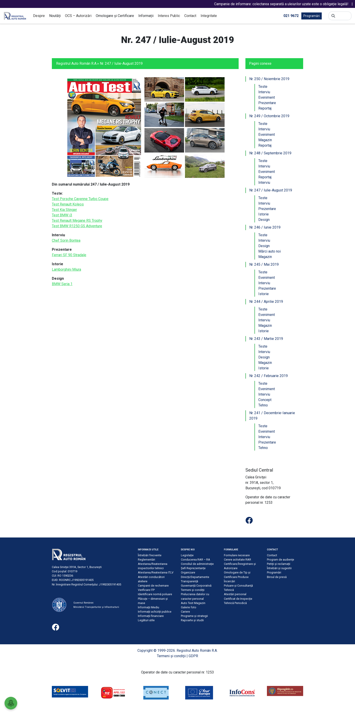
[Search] (343, 16)
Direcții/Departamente (195, 577)
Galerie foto (188, 607)
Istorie (263, 214)
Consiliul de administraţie (197, 564)
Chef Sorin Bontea (66, 240)
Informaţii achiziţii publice (154, 611)
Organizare (188, 572)
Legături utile (146, 620)
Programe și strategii (194, 616)
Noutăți (55, 16)
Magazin (265, 140)
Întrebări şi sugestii (279, 568)
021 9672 (291, 15)
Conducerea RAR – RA (195, 559)
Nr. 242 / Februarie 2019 (268, 376)
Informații (146, 16)
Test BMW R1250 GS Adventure (77, 226)
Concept (264, 400)
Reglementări (146, 559)
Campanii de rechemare (153, 585)
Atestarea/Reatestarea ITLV (155, 572)
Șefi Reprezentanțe (193, 568)
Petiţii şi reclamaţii (278, 564)
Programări (311, 16)
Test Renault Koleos (68, 204)
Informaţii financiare (151, 616)
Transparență (189, 581)
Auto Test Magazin (193, 603)
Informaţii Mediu (148, 607)
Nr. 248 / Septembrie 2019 (270, 153)
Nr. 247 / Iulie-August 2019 (270, 190)
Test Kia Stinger (64, 210)
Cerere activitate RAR (237, 559)
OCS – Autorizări (78, 16)
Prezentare (267, 103)
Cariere (185, 611)
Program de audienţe (280, 559)
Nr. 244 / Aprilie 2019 (266, 301)
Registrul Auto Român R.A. (76, 63)
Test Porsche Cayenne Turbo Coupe (80, 199)
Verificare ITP (146, 590)
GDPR (193, 656)
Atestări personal (235, 594)
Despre (39, 16)
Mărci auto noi (269, 251)
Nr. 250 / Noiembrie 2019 (269, 79)
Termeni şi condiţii (192, 590)
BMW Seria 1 (62, 284)
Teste (262, 86)
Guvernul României (83, 602)
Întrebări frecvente (149, 555)
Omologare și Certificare (115, 16)
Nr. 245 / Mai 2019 (264, 264)
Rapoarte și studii (192, 620)
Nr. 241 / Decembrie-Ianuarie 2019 (272, 415)
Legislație (187, 555)
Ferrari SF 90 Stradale (69, 255)
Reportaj (264, 108)
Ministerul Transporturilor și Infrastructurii (96, 607)
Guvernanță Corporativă (196, 585)
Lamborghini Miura (66, 269)
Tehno (263, 405)
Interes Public (169, 16)
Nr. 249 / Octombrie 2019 (269, 116)
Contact (190, 16)
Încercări (229, 581)
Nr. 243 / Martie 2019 (266, 339)
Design (264, 219)
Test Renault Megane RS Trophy (77, 220)
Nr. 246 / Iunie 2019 (265, 227)
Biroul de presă (277, 577)
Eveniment (266, 97)
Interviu (264, 92)
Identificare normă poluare (155, 594)
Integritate (209, 16)
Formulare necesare (237, 555)
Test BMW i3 (62, 215)
